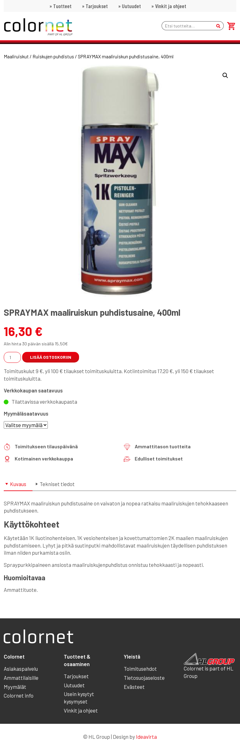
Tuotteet (62, 5)
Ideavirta (146, 736)
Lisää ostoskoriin (50, 357)
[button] (225, 75)
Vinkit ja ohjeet (170, 5)
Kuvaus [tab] (18, 484)
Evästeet (134, 687)
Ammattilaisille (21, 678)
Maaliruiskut (16, 56)
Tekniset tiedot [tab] (57, 484)
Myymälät (15, 687)
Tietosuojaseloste (144, 678)
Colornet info (18, 695)
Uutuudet (131, 5)
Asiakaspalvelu (21, 668)
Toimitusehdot (140, 668)
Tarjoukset (97, 5)
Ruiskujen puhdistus (53, 56)
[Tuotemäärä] (12, 357)
